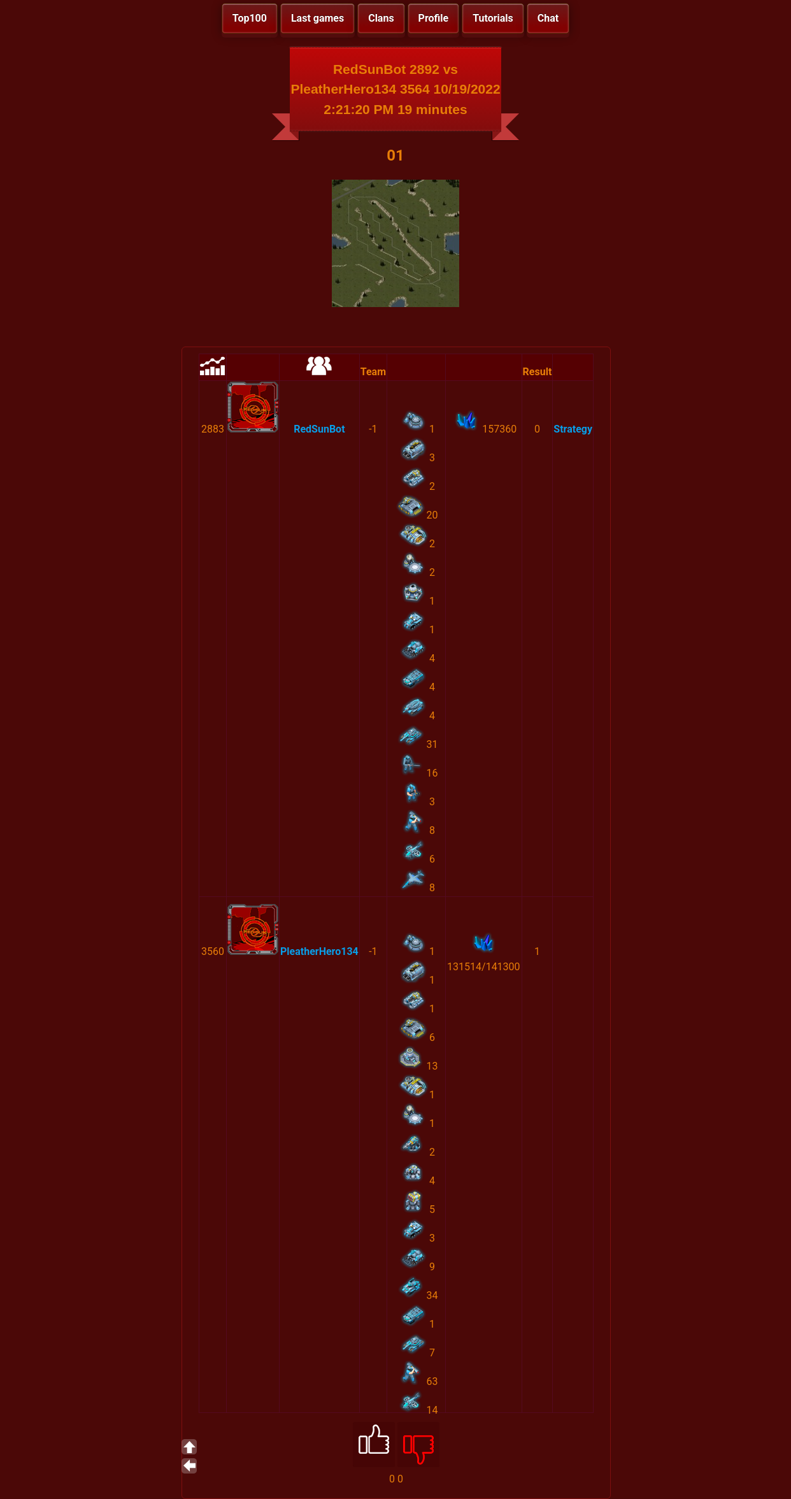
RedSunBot (319, 429)
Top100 (249, 18)
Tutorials (493, 18)
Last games (317, 18)
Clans (381, 18)
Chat (548, 18)
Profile (433, 18)
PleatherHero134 (319, 951)
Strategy (572, 429)
